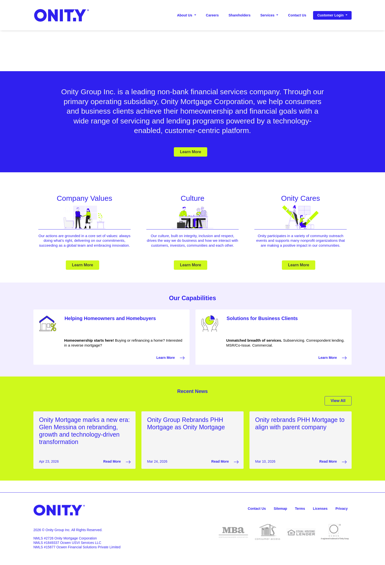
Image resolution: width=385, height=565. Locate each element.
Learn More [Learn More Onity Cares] (298, 265)
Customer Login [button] (330, 15)
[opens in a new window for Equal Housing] (301, 532)
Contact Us (257, 509)
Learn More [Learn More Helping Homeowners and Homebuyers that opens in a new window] (170, 357)
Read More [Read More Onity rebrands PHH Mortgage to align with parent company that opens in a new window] (333, 461)
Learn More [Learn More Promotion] (190, 152)
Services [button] (267, 15)
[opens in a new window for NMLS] (267, 532)
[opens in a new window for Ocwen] (335, 532)
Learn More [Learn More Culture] (190, 265)
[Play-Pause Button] (192, 68)
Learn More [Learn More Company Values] (82, 265)
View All (338, 401)
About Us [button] (185, 15)
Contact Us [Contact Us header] (297, 15)
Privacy (341, 509)
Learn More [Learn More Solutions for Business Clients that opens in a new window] (332, 357)
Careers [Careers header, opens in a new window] (212, 15)
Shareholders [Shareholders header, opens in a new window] (239, 15)
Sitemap (280, 509)
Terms (300, 509)
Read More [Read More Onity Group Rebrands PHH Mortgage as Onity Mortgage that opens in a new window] (225, 461)
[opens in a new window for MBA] (234, 532)
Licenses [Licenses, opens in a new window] (320, 509)
